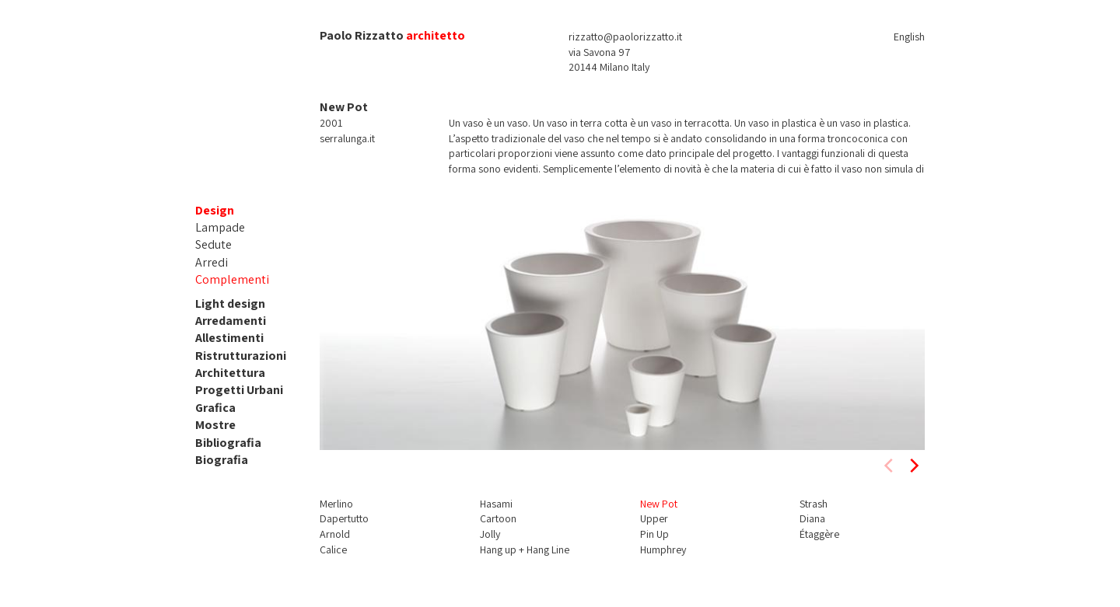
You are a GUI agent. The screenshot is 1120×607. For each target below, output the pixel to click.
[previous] (889, 465)
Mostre (215, 425)
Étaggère (819, 534)
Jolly (490, 534)
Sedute (213, 244)
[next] (913, 465)
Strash (814, 504)
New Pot (658, 504)
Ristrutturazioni (240, 355)
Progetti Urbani (239, 390)
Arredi (211, 262)
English (909, 37)
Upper (654, 518)
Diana (812, 518)
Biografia (221, 460)
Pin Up (654, 534)
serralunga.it (347, 138)
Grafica (215, 407)
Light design (230, 303)
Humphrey (663, 549)
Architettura (230, 373)
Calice (333, 549)
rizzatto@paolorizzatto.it (625, 37)
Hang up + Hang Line (524, 549)
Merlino (336, 504)
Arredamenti (230, 320)
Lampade (220, 227)
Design (214, 210)
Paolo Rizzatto (362, 35)
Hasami (496, 504)
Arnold (335, 534)
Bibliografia (228, 442)
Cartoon (498, 518)
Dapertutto (344, 518)
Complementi (232, 279)
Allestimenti (229, 338)
